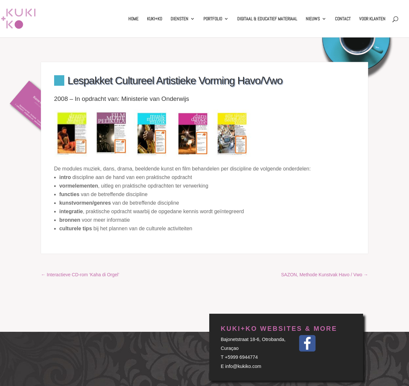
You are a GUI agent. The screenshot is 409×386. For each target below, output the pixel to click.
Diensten (179, 19)
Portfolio (212, 19)
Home (133, 19)
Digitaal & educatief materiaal (267, 19)
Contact (343, 19)
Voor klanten (372, 19)
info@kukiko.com (243, 366)
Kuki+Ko (154, 19)
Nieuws (313, 19)
